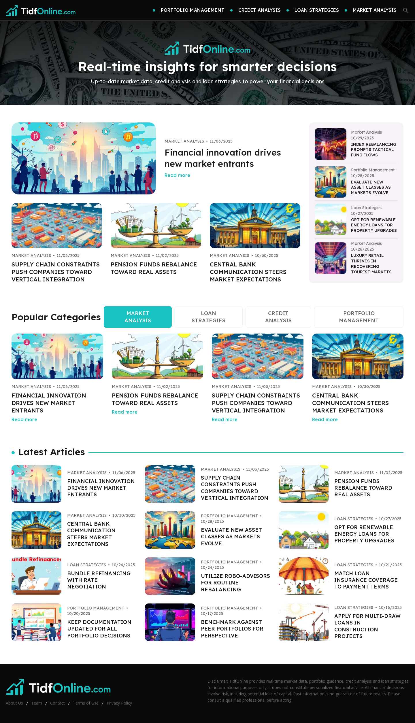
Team (36, 703)
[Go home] (41, 10)
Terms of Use (86, 703)
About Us (14, 703)
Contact (57, 703)
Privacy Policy (119, 703)
